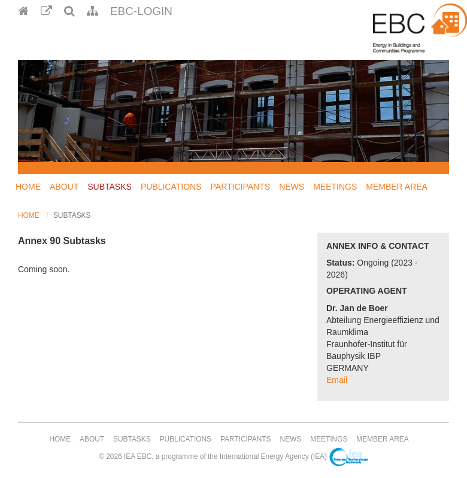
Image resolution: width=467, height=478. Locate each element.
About (64, 186)
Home (28, 186)
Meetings (335, 186)
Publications (171, 186)
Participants (241, 186)
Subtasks (109, 186)
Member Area (396, 186)
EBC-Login (141, 11)
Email (336, 380)
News (291, 186)
